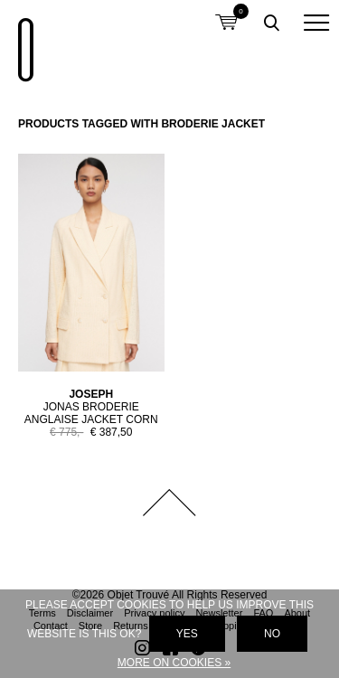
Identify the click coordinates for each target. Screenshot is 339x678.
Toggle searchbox (271, 22)
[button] (316, 22)
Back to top (170, 503)
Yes (187, 633)
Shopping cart (226, 11)
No (272, 633)
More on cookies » (174, 662)
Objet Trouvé (22, 40)
